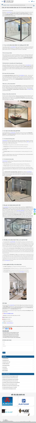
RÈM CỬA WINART (5, 370)
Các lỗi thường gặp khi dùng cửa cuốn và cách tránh (10, 336)
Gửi (3, 352)
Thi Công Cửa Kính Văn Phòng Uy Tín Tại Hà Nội (9, 387)
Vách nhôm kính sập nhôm (24, 326)
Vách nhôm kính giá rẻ (8, 326)
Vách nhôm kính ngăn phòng (15, 326)
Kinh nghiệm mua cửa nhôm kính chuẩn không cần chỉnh (10, 385)
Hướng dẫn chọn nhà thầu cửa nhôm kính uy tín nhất (10, 333)
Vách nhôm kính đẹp (9, 327)
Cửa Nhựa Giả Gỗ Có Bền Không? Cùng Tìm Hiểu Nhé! (10, 379)
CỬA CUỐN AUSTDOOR (5, 365)
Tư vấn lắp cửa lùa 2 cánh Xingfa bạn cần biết (9, 388)
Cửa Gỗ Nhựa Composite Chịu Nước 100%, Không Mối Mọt (11, 337)
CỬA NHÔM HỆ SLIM (5, 360)
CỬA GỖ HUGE (4, 367)
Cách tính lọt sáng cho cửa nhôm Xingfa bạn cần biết (11, 332)
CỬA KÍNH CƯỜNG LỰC (5, 363)
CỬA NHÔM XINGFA (5, 358)
